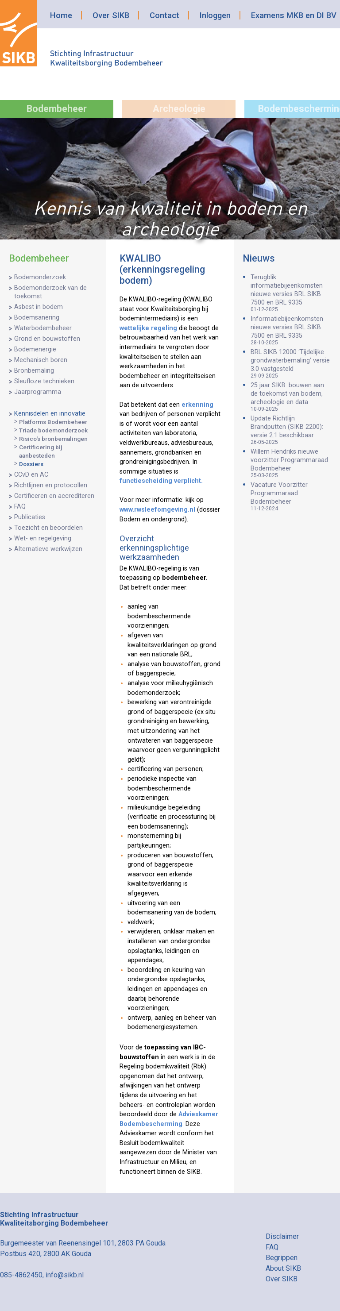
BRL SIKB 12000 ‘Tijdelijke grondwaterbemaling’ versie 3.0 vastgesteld (291, 363)
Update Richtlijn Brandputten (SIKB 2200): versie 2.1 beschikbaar (291, 430)
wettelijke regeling (148, 328)
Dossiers (31, 463)
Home (61, 15)
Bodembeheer (57, 108)
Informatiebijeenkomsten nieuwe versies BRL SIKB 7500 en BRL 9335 (291, 330)
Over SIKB (111, 15)
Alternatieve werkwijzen (48, 549)
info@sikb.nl (65, 1275)
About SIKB (283, 1268)
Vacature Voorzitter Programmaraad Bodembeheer (291, 496)
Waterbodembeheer (43, 328)
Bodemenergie (35, 349)
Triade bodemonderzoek (53, 430)
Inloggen (215, 15)
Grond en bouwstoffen (47, 339)
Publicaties (29, 517)
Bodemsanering (36, 317)
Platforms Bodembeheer (53, 421)
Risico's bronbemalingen (53, 438)
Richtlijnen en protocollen (50, 485)
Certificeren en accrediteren (54, 496)
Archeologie (179, 108)
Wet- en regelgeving (42, 538)
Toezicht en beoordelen (48, 528)
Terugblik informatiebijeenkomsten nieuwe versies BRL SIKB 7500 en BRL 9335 (291, 293)
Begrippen (282, 1257)
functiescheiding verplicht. (161, 481)
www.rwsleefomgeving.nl (157, 509)
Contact (164, 15)
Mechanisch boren (40, 360)
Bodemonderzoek (40, 277)
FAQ (20, 506)
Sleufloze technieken (44, 381)
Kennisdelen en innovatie (49, 413)
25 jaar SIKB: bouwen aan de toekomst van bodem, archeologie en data (291, 397)
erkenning (197, 405)
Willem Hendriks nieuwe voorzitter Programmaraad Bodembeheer (291, 463)
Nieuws (259, 258)
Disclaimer (282, 1236)
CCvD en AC (31, 474)
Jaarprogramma (37, 392)
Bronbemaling (34, 370)
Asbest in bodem (38, 307)
